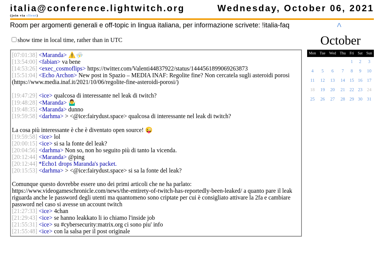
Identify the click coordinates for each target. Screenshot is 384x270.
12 (322, 82)
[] (25, 55)
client (32, 15)
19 (322, 91)
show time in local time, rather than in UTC (70, 40)
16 (360, 82)
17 (369, 82)
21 (342, 91)
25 (312, 101)
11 (312, 82)
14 (342, 82)
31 (369, 101)
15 (352, 82)
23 (360, 91)
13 (332, 82)
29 (352, 101)
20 (332, 91)
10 (369, 73)
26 (322, 101)
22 (352, 91)
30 (360, 101)
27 (332, 101)
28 (342, 101)
